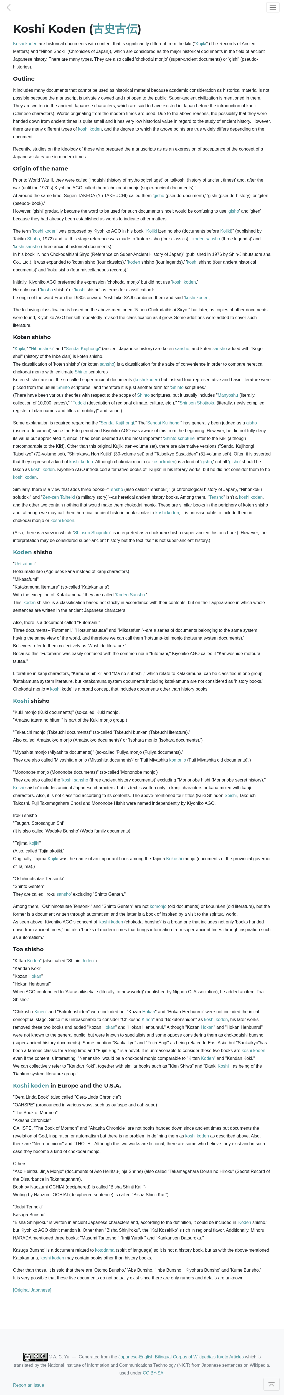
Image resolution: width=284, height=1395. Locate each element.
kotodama (105, 1250)
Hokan (35, 976)
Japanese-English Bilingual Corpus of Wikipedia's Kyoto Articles (181, 1357)
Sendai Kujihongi (82, 348)
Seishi (231, 795)
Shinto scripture (179, 438)
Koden (22, 552)
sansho (213, 238)
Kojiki (201, 43)
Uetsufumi (25, 563)
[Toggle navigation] (273, 7)
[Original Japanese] (32, 1290)
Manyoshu (228, 395)
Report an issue (28, 1385)
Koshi (18, 43)
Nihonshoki (42, 348)
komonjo (177, 760)
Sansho (137, 594)
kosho (47, 289)
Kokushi (174, 858)
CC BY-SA (153, 1373)
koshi (83, 129)
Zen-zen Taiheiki (59, 497)
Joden (88, 960)
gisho (159, 195)
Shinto (81, 372)
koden (31, 43)
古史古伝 (115, 28)
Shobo (33, 238)
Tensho (116, 489)
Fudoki (79, 403)
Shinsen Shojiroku (197, 403)
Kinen (40, 1011)
